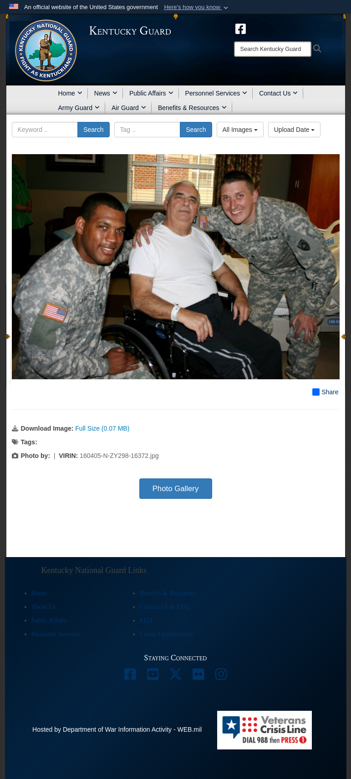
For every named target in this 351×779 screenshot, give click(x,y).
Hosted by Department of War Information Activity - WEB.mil (117, 729)
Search (93, 129)
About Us (43, 606)
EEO (146, 620)
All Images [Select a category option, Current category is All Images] (240, 129)
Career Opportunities (166, 634)
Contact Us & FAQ (164, 606)
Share (325, 392)
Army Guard (79, 107)
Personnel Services (216, 93)
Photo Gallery (176, 488)
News (105, 93)
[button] (197, 7)
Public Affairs (151, 93)
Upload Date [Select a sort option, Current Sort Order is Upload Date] (294, 129)
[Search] (272, 49)
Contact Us (278, 93)
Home (70, 93)
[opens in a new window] (240, 28)
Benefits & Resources (192, 107)
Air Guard (129, 107)
